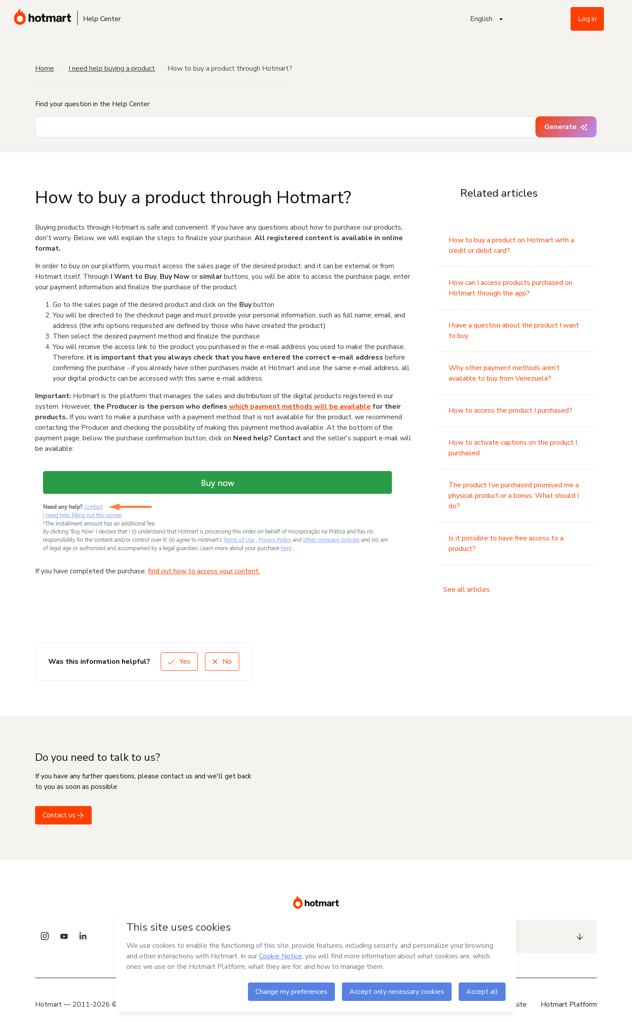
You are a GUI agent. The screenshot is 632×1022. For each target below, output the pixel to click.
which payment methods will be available (299, 406)
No (222, 661)
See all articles (466, 589)
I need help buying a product (111, 68)
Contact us (63, 815)
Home (44, 68)
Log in (587, 19)
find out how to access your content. (204, 571)
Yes (179, 661)
